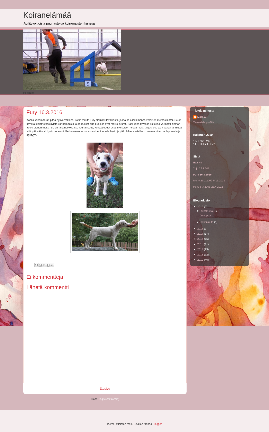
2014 (200, 249)
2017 (200, 233)
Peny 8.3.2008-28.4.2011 (208, 186)
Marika (201, 116)
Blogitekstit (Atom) (108, 398)
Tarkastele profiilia (204, 122)
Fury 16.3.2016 (202, 174)
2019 (200, 206)
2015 (200, 244)
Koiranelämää (47, 15)
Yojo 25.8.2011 (202, 168)
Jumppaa (205, 215)
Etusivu (105, 388)
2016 (200, 238)
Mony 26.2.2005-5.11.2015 (209, 180)
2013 (200, 254)
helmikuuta (207, 222)
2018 (200, 228)
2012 (200, 259)
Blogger (157, 423)
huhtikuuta (207, 211)
